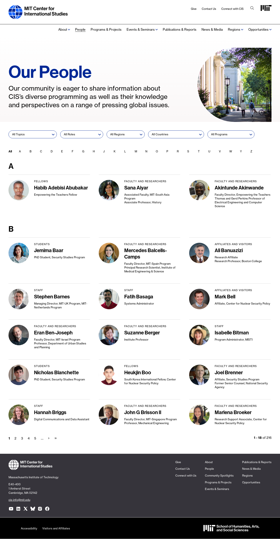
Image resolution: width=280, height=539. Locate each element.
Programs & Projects (106, 29)
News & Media (212, 29)
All (10, 151)
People (80, 29)
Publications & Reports (179, 29)
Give (194, 8)
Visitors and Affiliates (56, 528)
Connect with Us (185, 475)
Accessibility (29, 528)
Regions (247, 475)
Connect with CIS (232, 8)
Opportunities (258, 29)
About (62, 29)
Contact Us (209, 8)
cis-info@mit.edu (19, 499)
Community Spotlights (219, 475)
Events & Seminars (141, 29)
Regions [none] (234, 29)
